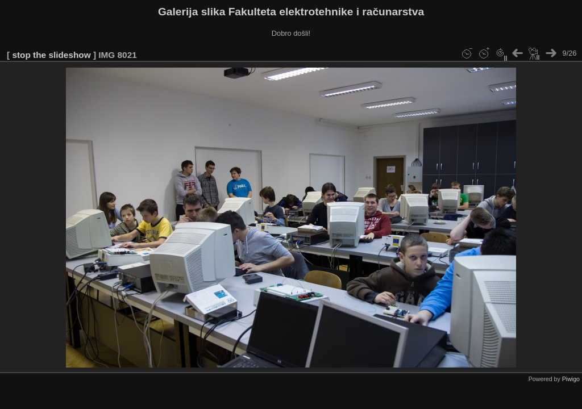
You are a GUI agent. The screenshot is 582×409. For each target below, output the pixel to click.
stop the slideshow (51, 55)
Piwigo (571, 378)
